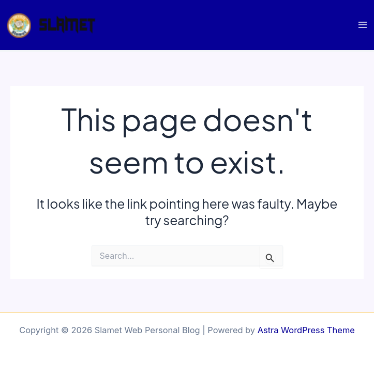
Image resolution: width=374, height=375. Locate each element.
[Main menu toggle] (362, 25)
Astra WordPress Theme (306, 330)
